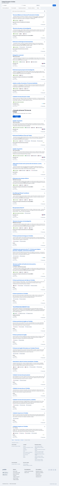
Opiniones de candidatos (39, 472)
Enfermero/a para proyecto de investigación (23, 69)
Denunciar (43, 24)
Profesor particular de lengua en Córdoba (23, 236)
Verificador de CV (38, 476)
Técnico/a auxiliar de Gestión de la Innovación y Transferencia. (24, 265)
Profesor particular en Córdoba (20, 294)
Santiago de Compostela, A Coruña (28, 448)
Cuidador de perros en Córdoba (20, 414)
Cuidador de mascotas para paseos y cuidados (24, 400)
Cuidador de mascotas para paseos (21, 375)
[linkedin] (55, 470)
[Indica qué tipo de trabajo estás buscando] (11, 5)
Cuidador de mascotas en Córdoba (21, 389)
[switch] (45, 11)
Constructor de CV (39, 475)
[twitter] (53, 470)
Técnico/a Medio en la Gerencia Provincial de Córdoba (26, 15)
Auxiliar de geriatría (17, 149)
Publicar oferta (26, 472)
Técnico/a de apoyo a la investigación (22, 28)
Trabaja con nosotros (16, 476)
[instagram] (51, 470)
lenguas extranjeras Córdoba (39, 460)
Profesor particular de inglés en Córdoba (23, 322)
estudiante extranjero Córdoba (39, 453)
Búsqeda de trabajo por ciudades (27, 466)
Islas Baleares (25, 450)
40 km (38, 5)
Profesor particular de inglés (20, 335)
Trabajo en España (16, 479)
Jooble (55, 483)
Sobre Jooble (15, 471)
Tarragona (24, 449)
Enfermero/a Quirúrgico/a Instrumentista (23, 41)
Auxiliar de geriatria (17, 121)
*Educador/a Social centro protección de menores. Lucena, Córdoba (27, 165)
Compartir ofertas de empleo (28, 471)
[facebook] (49, 470)
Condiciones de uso (5, 483)
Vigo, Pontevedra (25, 455)
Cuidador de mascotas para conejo (21, 96)
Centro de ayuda (15, 478)
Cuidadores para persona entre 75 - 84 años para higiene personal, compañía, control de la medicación (27, 251)
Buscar (54, 5)
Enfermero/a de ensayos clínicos (21, 179)
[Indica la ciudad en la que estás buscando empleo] (30, 5)
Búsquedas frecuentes (15, 443)
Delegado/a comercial (18, 55)
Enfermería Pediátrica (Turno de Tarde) (22, 136)
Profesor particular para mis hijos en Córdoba (24, 281)
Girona (24, 456)
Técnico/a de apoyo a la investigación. (22, 222)
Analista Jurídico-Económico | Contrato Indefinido (25, 83)
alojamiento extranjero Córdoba (39, 452)
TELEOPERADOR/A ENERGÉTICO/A (21, 307)
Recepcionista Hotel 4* (18, 208)
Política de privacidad (12, 483)
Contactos (14, 475)
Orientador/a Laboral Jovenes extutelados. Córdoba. (25, 362)
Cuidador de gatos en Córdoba (20, 427)
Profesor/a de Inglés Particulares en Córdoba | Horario (26, 349)
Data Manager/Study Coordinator (21, 194)
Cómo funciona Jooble (16, 472)
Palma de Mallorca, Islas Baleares (27, 453)
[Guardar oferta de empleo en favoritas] (45, 15)
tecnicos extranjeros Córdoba (39, 461)
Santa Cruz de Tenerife (26, 454)
